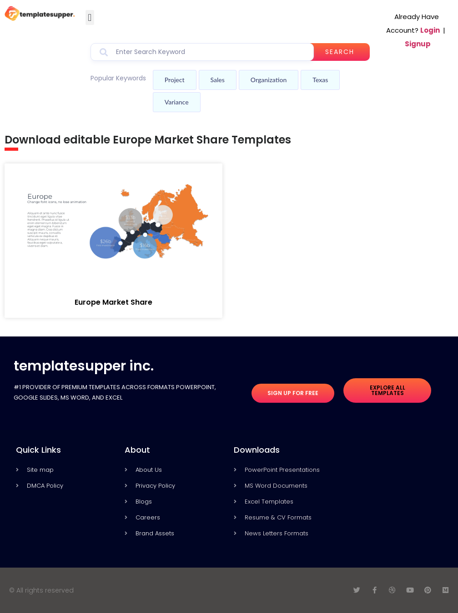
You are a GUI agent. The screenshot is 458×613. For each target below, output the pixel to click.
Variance (177, 102)
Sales (218, 80)
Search (339, 51)
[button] (90, 17)
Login (430, 30)
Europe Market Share (113, 302)
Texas (320, 80)
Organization (269, 80)
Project (175, 80)
